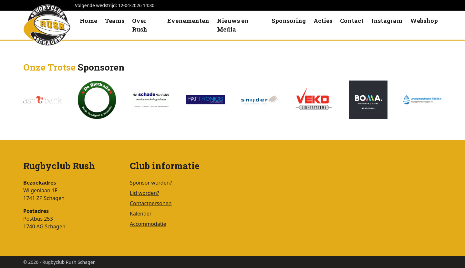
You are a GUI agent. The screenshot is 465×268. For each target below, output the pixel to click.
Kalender (140, 213)
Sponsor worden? (151, 182)
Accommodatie (148, 223)
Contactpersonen (151, 203)
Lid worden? (144, 192)
